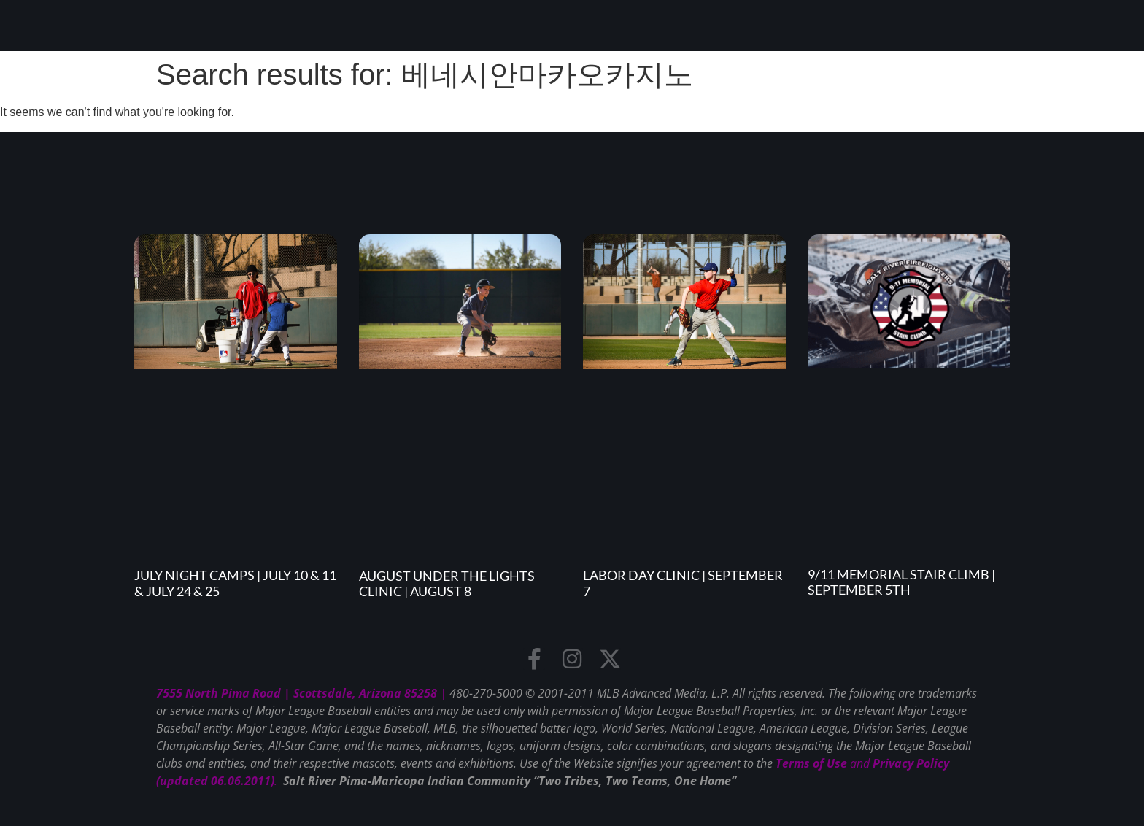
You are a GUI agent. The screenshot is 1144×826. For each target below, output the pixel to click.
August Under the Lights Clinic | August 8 (447, 584)
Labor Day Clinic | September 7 (683, 583)
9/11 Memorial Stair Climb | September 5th (901, 582)
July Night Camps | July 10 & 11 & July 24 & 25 (235, 583)
